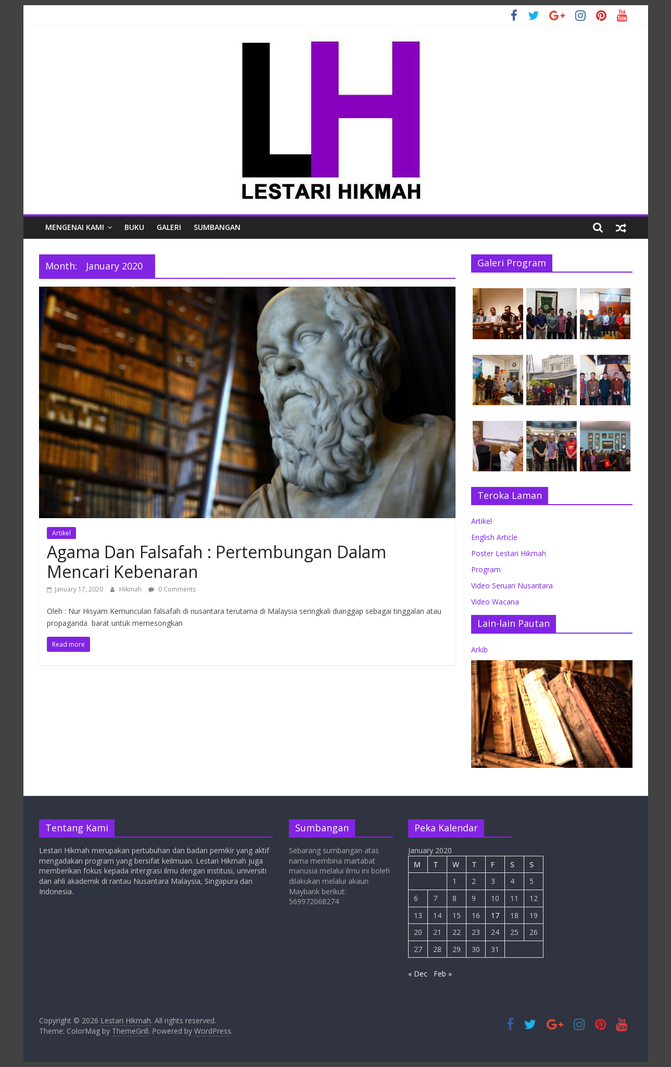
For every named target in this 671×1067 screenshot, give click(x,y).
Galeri (169, 227)
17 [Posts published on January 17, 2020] (495, 915)
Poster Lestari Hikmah (508, 553)
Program (486, 569)
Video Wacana (495, 602)
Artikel (61, 533)
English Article (494, 537)
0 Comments (172, 589)
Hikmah (131, 589)
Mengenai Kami (74, 227)
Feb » (443, 974)
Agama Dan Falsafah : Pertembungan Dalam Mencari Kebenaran (216, 562)
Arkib (479, 649)
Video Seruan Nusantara (512, 585)
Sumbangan (217, 227)
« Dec (417, 974)
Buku (134, 227)
